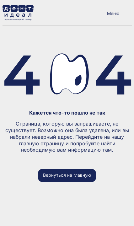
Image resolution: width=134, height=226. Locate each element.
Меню (113, 13)
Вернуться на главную (67, 175)
